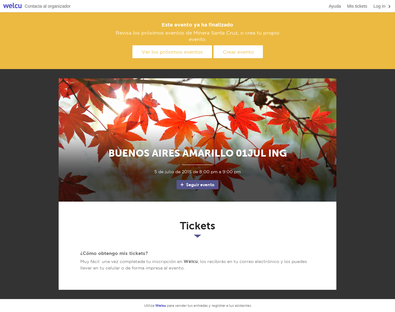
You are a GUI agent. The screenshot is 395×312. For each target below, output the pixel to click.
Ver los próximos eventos (172, 52)
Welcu (12, 6)
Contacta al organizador (48, 6)
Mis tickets (357, 6)
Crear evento (238, 52)
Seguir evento (197, 184)
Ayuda (335, 6)
